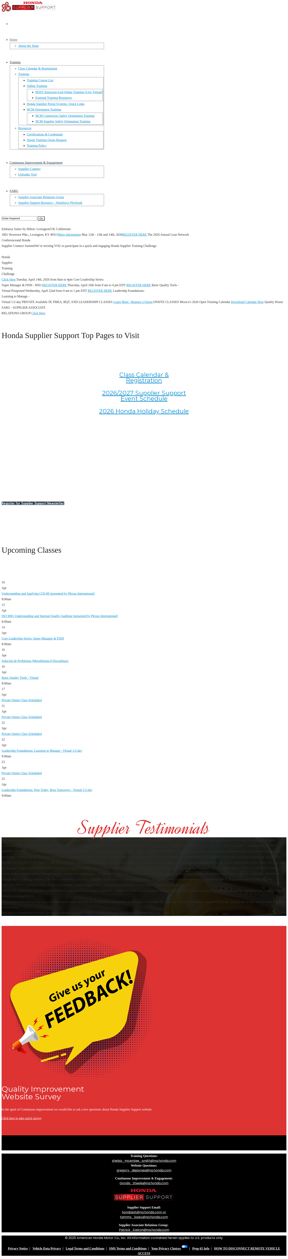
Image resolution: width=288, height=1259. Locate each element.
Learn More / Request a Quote (133, 302)
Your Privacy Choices (169, 1248)
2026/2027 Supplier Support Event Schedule (144, 395)
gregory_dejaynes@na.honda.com (144, 1170)
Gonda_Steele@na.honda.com (144, 1183)
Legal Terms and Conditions (85, 1248)
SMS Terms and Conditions (128, 1248)
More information (69, 234)
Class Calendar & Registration (144, 377)
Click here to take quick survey (22, 1118)
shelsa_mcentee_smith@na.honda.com (144, 1160)
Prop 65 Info (200, 1248)
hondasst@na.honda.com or (144, 1212)
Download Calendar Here (247, 302)
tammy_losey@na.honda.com (144, 1217)
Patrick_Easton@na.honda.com (144, 1230)
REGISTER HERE (135, 234)
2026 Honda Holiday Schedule (144, 411)
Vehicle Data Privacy (46, 1248)
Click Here (9, 279)
